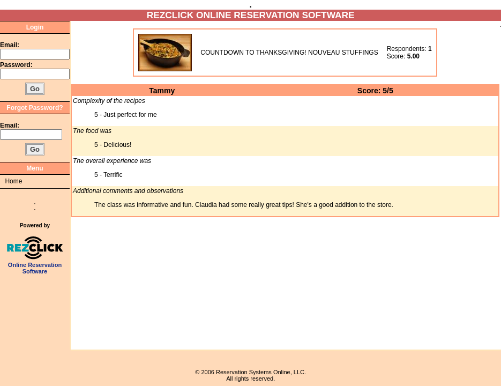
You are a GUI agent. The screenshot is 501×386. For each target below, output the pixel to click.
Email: (9, 45)
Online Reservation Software (35, 265)
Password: (17, 65)
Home (13, 181)
